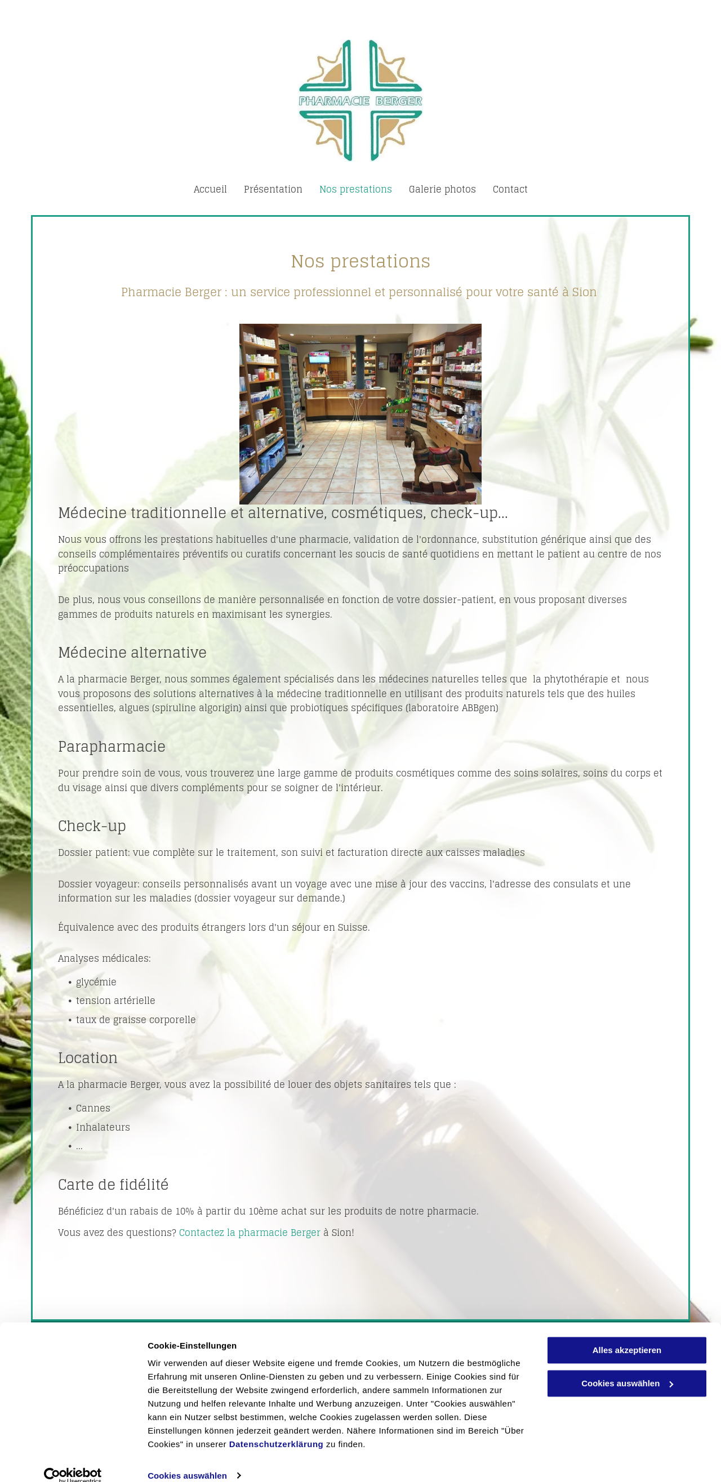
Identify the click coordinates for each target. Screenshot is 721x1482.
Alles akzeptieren (627, 1335)
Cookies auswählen (187, 1460)
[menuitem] (210, 189)
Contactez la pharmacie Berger (250, 1232)
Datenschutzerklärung (276, 1429)
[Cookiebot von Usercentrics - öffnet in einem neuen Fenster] (73, 1460)
